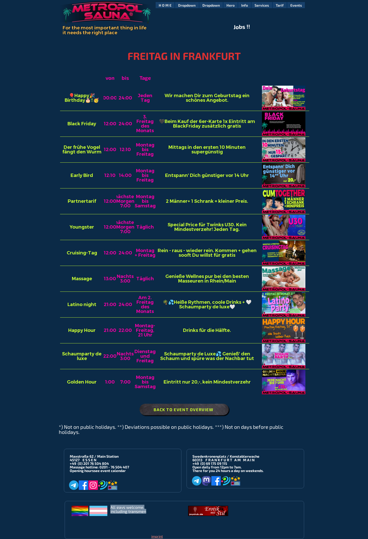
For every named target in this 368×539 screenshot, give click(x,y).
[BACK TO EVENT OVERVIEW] (184, 409)
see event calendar (110, 470)
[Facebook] (83, 485)
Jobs (240, 26)
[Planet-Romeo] (103, 485)
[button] (187, 5)
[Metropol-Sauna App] (112, 485)
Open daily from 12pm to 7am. (217, 467)
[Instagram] (93, 485)
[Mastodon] (206, 481)
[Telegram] (73, 485)
